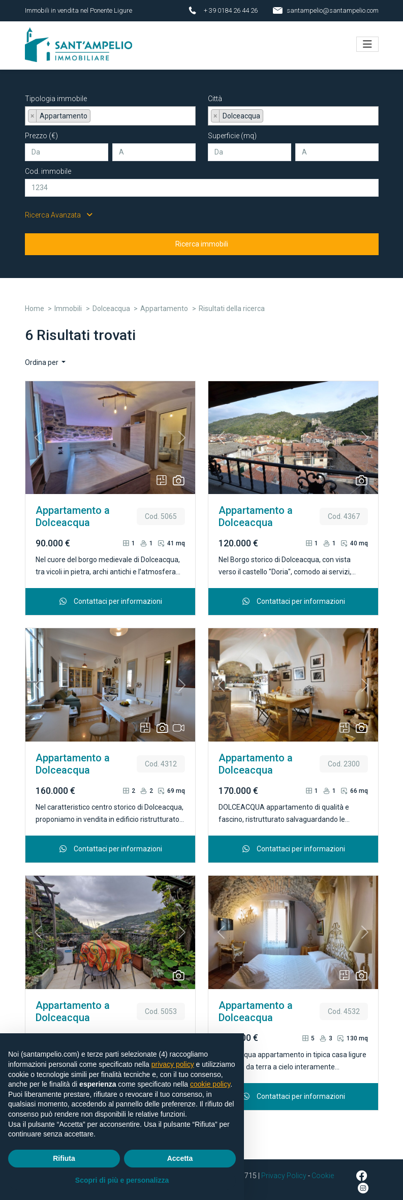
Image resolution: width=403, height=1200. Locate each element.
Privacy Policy (283, 1170)
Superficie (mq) (232, 131)
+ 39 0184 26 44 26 (231, 10)
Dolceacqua (111, 303)
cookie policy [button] (210, 1084)
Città (215, 93)
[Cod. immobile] (202, 183)
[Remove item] (32, 111)
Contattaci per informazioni (110, 596)
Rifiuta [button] (64, 1158)
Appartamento (164, 303)
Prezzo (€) (41, 131)
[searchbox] (96, 112)
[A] (154, 147)
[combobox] (110, 110)
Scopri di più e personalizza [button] (122, 1180)
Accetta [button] (180, 1158)
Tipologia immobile (56, 93)
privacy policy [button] (172, 1064)
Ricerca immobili (201, 239)
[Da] (66, 147)
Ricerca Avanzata (58, 210)
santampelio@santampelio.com (333, 10)
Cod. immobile (48, 166)
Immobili (68, 303)
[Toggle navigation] (367, 41)
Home (34, 303)
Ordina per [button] (42, 357)
